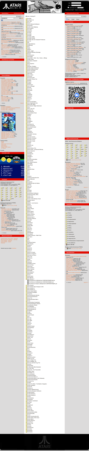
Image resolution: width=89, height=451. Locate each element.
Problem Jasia (30, 371)
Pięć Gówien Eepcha (31, 162)
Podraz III (29, 248)
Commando (3, 214)
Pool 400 (28, 319)
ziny (77, 157)
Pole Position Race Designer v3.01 (35, 286)
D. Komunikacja (70, 236)
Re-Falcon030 (4, 41)
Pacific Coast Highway (32, 27)
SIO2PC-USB (69, 259)
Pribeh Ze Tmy (30, 358)
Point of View (30, 265)
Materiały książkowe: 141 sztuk (8, 134)
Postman (29, 333)
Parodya (28, 87)
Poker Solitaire (30, 267)
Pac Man (28, 18)
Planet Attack (30, 211)
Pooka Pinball (30, 314)
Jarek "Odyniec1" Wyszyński (72, 182)
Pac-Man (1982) (30, 36)
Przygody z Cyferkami (32, 400)
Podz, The (29, 256)
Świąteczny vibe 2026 (71, 53)
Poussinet (29, 340)
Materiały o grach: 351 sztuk (7, 136)
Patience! (29, 98)
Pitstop (28, 204)
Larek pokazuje (4, 90)
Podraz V (29, 250)
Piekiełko (29, 155)
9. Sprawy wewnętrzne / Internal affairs (74, 69)
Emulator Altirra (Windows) (7, 109)
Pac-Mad (28, 34)
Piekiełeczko (29, 153)
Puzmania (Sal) (30, 413)
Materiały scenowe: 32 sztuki (7, 133)
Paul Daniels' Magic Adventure (34, 105)
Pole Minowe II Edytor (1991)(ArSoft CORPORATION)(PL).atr (42, 283)
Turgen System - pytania (71, 30)
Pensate (28, 119)
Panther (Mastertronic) (32, 69)
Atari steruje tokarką (70, 280)
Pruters (28, 396)
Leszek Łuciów (69, 175)
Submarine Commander (6, 210)
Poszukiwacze (30, 334)
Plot (27, 239)
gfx (86, 147)
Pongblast (29, 310)
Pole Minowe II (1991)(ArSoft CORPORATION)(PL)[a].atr (41, 280)
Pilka (28, 166)
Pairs (28, 46)
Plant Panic (29, 222)
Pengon (28, 118)
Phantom (29, 135)
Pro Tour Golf (30, 368)
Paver (28, 107)
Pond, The (29, 298)
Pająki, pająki (30, 50)
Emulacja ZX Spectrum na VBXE (8, 91)
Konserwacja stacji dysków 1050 (8, 84)
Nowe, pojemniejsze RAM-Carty (73, 190)
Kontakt (2, 150)
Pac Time (29, 21)
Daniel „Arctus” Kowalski (71, 169)
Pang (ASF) (29, 56)
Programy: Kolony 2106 (71, 194)
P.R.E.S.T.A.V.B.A (30, 357)
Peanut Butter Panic (31, 112)
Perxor (28, 129)
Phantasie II (29, 132)
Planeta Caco (30, 215)
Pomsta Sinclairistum (31, 296)
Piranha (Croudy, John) (32, 194)
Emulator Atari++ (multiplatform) (8, 108)
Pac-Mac (28, 32)
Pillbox (28, 167)
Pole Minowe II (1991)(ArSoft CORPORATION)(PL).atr (40, 282)
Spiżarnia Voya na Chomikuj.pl (8, 137)
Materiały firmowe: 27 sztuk (7, 135)
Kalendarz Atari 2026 (6, 51)
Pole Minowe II (30, 279)
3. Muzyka (69, 217)
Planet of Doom (30, 214)
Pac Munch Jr (30, 19)
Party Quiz (29, 90)
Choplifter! (3, 212)
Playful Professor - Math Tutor (33, 235)
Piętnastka (29, 163)
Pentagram (29, 121)
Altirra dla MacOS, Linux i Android (73, 25)
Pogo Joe (29, 260)
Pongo (28, 312)
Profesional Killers (31, 375)
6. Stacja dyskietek (71, 223)
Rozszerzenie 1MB (70, 268)
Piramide (29, 191)
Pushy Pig (29, 409)
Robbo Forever (4, 217)
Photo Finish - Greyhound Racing (34, 149)
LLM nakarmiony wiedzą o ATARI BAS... (75, 47)
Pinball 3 (28, 176)
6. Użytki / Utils (69, 65)
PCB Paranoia (30, 111)
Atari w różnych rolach (71, 278)
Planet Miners (30, 212)
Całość (4, 205)
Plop (27, 238)
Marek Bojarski (69, 183)
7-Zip (12, 205)
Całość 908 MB (70, 244)
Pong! (28, 300)
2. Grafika (69, 215)
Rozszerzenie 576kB (70, 274)
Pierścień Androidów (31, 159)
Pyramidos (29, 430)
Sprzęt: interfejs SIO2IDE (71, 200)
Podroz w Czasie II (31, 253)
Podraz (28, 246)
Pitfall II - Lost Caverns (32, 203)
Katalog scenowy (69, 143)
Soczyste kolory (69, 275)
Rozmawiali (68, 162)
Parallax (28, 83)
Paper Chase (29, 74)
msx (81, 151)
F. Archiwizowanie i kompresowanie (75, 240)
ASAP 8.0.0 (3, 45)
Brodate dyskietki (5, 50)
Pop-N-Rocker (30, 327)
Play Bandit (29, 234)
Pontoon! (29, 313)
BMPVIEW (3, 96)
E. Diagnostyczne (70, 238)
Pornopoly (29, 330)
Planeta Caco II (30, 217)
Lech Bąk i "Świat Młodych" (72, 166)
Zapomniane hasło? (69, 9)
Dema (77, 19)
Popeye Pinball (30, 326)
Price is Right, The (31, 360)
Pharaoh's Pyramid (31, 138)
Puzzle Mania (30, 419)
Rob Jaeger (68, 178)
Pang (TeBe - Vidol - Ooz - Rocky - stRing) (36, 58)
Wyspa (2, 221)
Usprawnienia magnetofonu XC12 (8, 83)
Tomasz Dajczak (69, 165)
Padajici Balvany (30, 43)
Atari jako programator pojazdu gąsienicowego (11, 38)
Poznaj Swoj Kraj (30, 347)
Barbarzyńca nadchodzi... (6, 40)
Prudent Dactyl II (30, 393)
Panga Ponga (30, 59)
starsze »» (21, 56)
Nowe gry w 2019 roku (6, 87)
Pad (27, 42)
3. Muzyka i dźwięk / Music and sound (74, 62)
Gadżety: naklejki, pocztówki (72, 196)
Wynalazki (67, 255)
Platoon (28, 231)
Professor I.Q (30, 381)
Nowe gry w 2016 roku (6, 92)
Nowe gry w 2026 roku (6, 79)
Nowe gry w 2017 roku (6, 88)
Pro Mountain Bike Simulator (33, 367)
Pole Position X (30, 288)
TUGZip (15, 205)
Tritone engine (4, 99)
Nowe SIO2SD (69, 260)
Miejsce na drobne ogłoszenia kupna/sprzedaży (76, 198)
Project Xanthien (30, 385)
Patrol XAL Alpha (30, 104)
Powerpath (29, 344)
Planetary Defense (31, 218)
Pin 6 (28, 173)
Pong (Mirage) (30, 306)
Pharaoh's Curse (30, 136)
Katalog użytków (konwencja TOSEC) (74, 247)
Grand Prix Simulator (6, 230)
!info (77, 149)
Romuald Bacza (69, 173)
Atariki (2, 141)
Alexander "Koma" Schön (71, 180)
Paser (28, 91)
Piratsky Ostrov (30, 200)
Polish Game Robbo (31, 291)
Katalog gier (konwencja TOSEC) (8, 202)
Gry (68, 19)
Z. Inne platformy (70, 242)
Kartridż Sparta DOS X (6, 82)
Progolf (28, 382)
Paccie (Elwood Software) (32, 24)
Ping (27, 180)
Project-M (29, 386)
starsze (22, 103)
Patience (28, 97)
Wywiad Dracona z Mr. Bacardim (73, 164)
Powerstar (29, 345)
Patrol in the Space (31, 101)
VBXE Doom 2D (69, 27)
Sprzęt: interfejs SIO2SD (71, 201)
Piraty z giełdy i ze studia (71, 51)
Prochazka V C (30, 372)
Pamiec (28, 53)
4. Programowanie (71, 219)
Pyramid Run (29, 427)
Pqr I (28, 348)
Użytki (73, 19)
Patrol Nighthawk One (32, 103)
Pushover (29, 407)
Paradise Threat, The (31, 79)
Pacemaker (29, 25)
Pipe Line (29, 186)
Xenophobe (3, 216)
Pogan (28, 259)
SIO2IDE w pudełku (70, 279)
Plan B (28, 210)
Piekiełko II (29, 156)
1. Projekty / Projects (70, 60)
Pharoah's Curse (30, 139)
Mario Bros (3, 215)
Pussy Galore (30, 410)
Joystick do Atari (69, 265)
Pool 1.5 (28, 317)
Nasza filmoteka (4, 52)
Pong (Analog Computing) (33, 302)
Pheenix (28, 142)
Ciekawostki (68, 40)
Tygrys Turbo (69, 266)
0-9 (2, 187)
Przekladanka (30, 398)
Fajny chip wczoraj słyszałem (72, 32)
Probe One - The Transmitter (33, 369)
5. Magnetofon (70, 221)
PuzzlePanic (29, 421)
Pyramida (29, 429)
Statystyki (3, 242)
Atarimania (3, 144)
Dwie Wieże (4, 225)
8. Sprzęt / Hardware (70, 68)
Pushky (28, 406)
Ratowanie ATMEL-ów (71, 262)
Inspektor (3, 229)
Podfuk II (29, 245)
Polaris (28, 274)
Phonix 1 (28, 146)
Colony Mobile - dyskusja (6, 240)
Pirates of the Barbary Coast (33, 198)
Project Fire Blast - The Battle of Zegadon (36, 383)
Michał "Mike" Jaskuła (71, 167)
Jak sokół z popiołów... (6, 46)
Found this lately (69, 36)
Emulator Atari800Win (6, 106)
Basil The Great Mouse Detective (8, 226)
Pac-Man (28, 35)
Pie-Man (28, 157)
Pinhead (28, 184)
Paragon (28, 81)
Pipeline (28, 187)
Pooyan (28, 321)
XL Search (3, 148)
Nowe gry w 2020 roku (6, 86)
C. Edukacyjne (70, 234)
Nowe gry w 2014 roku (6, 98)
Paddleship (29, 45)
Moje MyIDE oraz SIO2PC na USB (73, 270)
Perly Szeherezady (31, 127)
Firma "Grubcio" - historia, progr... (73, 38)
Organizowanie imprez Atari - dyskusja (9, 238)
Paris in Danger (30, 86)
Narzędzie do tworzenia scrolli (7, 81)
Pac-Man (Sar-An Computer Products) (35, 39)
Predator (28, 351)
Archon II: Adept (5, 219)
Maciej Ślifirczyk (69, 181)
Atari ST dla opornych (6, 97)
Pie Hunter (29, 152)
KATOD (67, 170)
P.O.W (28, 341)
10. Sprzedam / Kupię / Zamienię (73, 70)
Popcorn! (29, 323)
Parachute (29, 76)
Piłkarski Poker (30, 169)
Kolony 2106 (4, 218)
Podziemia (29, 257)
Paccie (28, 22)
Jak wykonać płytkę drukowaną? (73, 272)
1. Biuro (68, 212)
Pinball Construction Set (32, 177)
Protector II (29, 388)
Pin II (28, 174)
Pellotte (28, 115)
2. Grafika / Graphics (70, 61)
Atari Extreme (4, 44)
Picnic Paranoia (30, 150)
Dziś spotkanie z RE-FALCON (7, 42)
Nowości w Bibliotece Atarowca (8, 36)
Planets (28, 221)
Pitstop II (29, 205)
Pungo (28, 403)
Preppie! (28, 354)
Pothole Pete (29, 336)
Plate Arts (29, 228)
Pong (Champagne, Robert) (33, 303)
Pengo (28, 117)
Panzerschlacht (30, 72)
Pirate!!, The (29, 196)
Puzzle (28, 414)
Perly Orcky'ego (30, 125)
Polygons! (29, 293)
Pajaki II (28, 49)
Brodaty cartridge (5, 32)
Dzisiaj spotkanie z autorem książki (9, 33)
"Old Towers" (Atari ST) (6, 208)
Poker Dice (29, 266)
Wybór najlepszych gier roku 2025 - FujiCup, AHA (12, 30)
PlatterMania (29, 232)
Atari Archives (4, 146)
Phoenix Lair (29, 145)
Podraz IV (29, 249)
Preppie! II (29, 355)
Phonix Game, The (31, 148)
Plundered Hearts (31, 242)
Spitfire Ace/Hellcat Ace (6, 220)
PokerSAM (29, 270)
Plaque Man (29, 225)
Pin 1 (28, 170)
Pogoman (29, 262)
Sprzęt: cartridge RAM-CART (72, 197)
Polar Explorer (30, 272)
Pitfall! (28, 201)
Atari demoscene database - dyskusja (9, 239)
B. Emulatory (69, 232)
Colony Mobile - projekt (6, 241)
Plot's (28, 241)
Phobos (28, 143)
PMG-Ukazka (29, 243)
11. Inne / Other (69, 71)
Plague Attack (30, 208)
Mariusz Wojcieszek (70, 172)
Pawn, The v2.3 (30, 108)
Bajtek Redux (4, 138)
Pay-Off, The (29, 110)
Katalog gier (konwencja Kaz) (7, 182)
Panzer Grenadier (31, 70)
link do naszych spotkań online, (73, 83)
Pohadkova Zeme (31, 263)
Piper (28, 188)
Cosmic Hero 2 (69, 45)
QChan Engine (4, 100)
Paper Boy (29, 73)
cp (85, 145)
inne (12, 198)
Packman (29, 31)
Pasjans (28, 93)
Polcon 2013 (29, 276)
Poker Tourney (30, 269)
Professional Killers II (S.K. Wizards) (35, 378)
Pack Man (29, 29)
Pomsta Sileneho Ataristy (32, 295)
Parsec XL (29, 88)
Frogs (2, 211)
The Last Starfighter (5, 224)
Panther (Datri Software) (32, 67)
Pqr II (28, 350)
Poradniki (2, 78)
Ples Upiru (29, 236)
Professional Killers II (31, 376)
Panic (28, 62)
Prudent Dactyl (30, 392)
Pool (27, 316)
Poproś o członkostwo (80, 9)
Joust (2, 213)
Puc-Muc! (29, 402)
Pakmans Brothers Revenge (33, 52)
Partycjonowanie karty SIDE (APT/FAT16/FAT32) (12, 94)
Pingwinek (29, 181)
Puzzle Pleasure (30, 420)
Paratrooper (29, 84)
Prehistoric (29, 352)
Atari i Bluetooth (69, 258)
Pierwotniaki (29, 160)
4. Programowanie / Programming (73, 63)
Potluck (28, 338)
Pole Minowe (29, 277)
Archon (2, 223)
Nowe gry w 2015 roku (6, 93)
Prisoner (28, 364)
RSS (21, 18)
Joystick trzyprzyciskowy (71, 269)
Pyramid (28, 426)
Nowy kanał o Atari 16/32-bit (7, 28)
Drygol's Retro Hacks (6, 147)
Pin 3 (28, 172)
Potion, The (29, 337)
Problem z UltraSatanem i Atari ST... (74, 49)
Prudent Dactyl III (30, 395)
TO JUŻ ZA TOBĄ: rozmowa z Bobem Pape (75, 176)
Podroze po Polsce (31, 255)
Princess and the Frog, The (33, 362)
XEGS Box (68, 276)
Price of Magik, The (31, 361)
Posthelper (29, 331)
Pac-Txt (28, 41)
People (28, 122)
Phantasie (29, 131)
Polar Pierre (29, 273)
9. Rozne (68, 230)
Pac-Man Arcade (30, 38)
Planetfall (29, 219)
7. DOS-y (68, 225)
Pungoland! (29, 405)
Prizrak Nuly (29, 365)
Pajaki (28, 48)
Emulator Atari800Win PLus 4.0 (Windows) (10, 107)
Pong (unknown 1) (31, 307)
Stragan (67, 189)
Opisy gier (2, 207)
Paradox (28, 80)
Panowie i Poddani (31, 66)
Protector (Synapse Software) (33, 390)
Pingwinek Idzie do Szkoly (33, 183)
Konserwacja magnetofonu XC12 (8, 85)
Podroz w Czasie (30, 252)
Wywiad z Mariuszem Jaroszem (73, 163)
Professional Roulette (31, 379)
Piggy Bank (29, 165)
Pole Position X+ (30, 289)
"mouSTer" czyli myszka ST (72, 191)
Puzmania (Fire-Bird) (31, 412)
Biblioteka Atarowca (5, 112)
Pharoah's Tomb (30, 141)
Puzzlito (28, 424)
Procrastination (30, 374)
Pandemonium (30, 55)
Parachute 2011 (30, 77)
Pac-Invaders (30, 28)
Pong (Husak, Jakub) (31, 305)
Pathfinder (29, 96)
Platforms (29, 229)
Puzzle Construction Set (32, 416)
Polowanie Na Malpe (31, 292)
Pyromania (29, 431)
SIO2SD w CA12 (69, 261)
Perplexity (29, 128)
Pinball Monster (30, 179)
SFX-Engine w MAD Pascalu (7, 80)
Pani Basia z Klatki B (31, 60)
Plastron (28, 226)
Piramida (29, 190)
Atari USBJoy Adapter (71, 193)
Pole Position (30, 285)
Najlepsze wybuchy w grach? (72, 34)
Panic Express (30, 63)
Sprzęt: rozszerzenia (70, 195)
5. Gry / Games (69, 64)
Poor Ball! (29, 320)
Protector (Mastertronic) (32, 389)
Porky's (28, 329)
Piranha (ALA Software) (32, 193)
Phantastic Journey (31, 134)
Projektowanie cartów (71, 263)
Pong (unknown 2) (31, 309)
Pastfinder (29, 94)
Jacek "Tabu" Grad (70, 179)
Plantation (29, 224)
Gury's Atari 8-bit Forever (6, 143)
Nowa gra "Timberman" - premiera (73, 43)
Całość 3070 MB (5, 200)
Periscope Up (30, 124)
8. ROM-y (69, 227)
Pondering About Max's (32, 299)
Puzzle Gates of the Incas (32, 417)
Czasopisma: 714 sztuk (6, 131)
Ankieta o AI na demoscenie (7, 26)
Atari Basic (68, 56)
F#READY (68, 168)
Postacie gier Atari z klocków (7, 47)
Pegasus (28, 114)
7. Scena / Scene (70, 66)
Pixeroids (29, 207)
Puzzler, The (29, 423)
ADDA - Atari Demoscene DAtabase (73, 141)
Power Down (29, 343)
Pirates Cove (29, 197)
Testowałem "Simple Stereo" (72, 267)
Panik (28, 65)
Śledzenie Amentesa (70, 174)
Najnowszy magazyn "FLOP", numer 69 (10, 24)
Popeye (28, 324)
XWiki (2, 142)
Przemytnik (29, 399)
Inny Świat (3, 228)
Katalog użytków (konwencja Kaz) (73, 207)
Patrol (28, 100)
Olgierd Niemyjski (70, 185)
